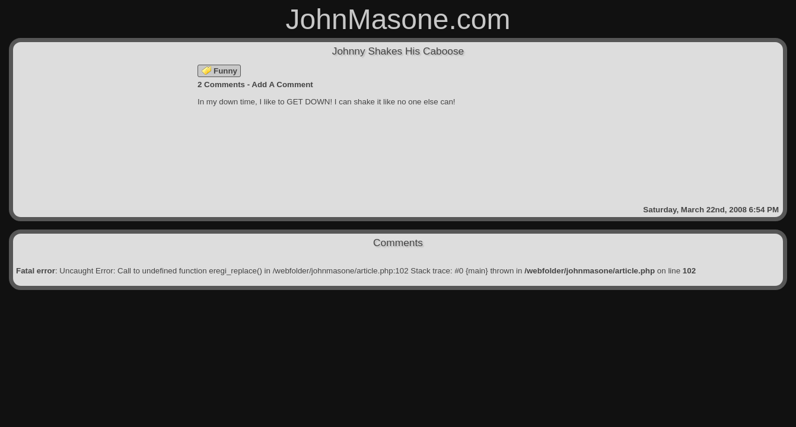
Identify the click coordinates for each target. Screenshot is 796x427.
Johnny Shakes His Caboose (398, 51)
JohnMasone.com (398, 19)
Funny (219, 70)
